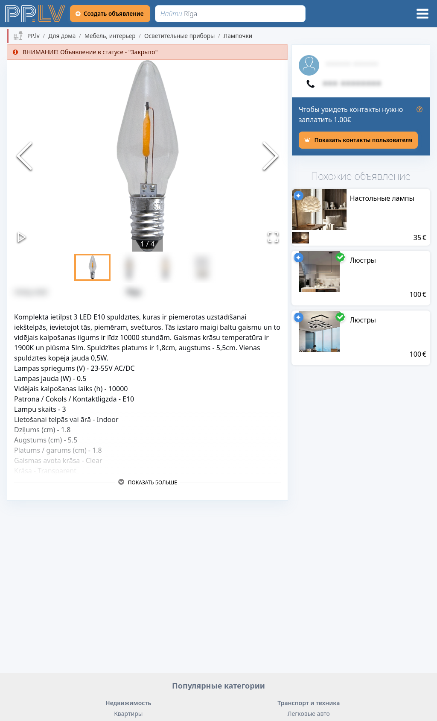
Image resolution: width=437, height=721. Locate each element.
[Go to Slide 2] (129, 267)
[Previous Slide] (24, 156)
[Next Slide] (270, 156)
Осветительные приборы (179, 35)
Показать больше (147, 482)
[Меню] (422, 13)
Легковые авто (309, 713)
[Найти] (231, 13)
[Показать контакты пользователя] (358, 140)
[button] (147, 156)
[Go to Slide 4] (202, 267)
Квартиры (128, 713)
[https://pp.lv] (36, 13)
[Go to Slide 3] (166, 267)
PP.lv (33, 35)
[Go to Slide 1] (92, 267)
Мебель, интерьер (110, 35)
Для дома (62, 35)
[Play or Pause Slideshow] (21, 237)
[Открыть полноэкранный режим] (273, 237)
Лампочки (238, 35)
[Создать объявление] (110, 13)
